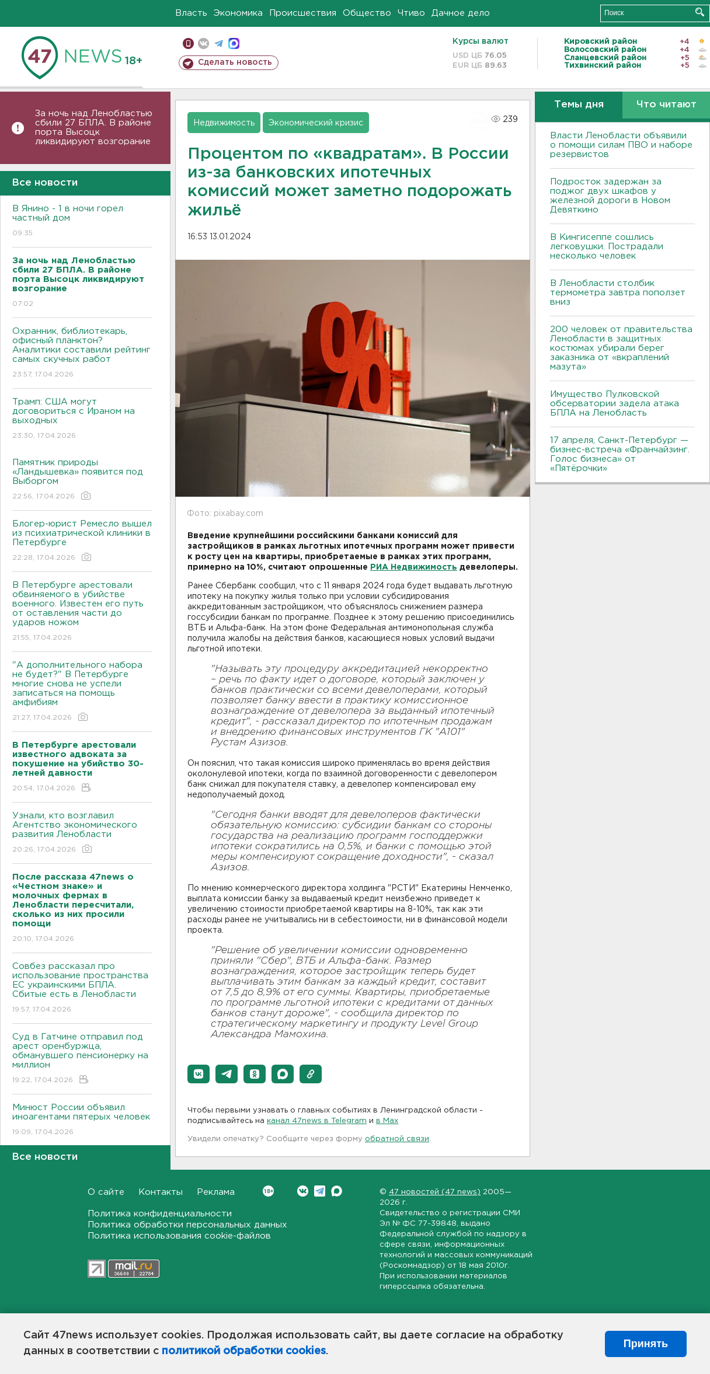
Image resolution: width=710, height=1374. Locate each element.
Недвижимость (224, 123)
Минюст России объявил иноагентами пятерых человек (82, 1120)
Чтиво (411, 13)
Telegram (319, 1191)
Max (336, 1191)
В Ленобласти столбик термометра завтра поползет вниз (617, 293)
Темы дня (579, 104)
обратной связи (397, 1139)
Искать (699, 12)
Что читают (666, 104)
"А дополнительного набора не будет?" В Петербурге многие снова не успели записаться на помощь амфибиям (82, 692)
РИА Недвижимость (413, 567)
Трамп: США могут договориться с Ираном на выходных (82, 419)
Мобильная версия (188, 43)
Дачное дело (460, 13)
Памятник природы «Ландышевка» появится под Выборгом (82, 480)
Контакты (160, 1192)
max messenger (233, 43)
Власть (191, 13)
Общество (367, 13)
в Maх (387, 1121)
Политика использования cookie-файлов (179, 1236)
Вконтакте (268, 1191)
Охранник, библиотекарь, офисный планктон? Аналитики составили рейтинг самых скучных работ (82, 353)
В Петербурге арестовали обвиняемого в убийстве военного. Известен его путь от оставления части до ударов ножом (82, 612)
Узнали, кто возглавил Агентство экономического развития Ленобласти (82, 833)
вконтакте (203, 43)
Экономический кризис (316, 123)
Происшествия (302, 13)
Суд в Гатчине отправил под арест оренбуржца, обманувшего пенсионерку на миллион (82, 1059)
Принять (646, 1343)
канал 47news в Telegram (317, 1121)
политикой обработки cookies (244, 1351)
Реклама (216, 1192)
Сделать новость (235, 62)
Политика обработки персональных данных (187, 1225)
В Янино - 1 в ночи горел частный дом (82, 221)
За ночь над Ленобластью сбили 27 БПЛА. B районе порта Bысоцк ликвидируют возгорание (93, 127)
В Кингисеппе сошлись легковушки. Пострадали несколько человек (606, 246)
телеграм (218, 43)
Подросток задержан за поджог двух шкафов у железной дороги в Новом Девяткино (610, 196)
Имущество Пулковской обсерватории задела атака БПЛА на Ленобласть (614, 403)
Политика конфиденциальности (160, 1214)
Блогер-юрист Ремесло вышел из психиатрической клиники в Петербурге (82, 541)
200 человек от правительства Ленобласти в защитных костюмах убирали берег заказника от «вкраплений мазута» (621, 348)
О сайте (106, 1192)
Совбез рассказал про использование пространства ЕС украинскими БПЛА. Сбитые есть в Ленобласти (82, 988)
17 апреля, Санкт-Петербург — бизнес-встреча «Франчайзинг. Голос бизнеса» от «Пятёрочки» (620, 454)
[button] (198, 1074)
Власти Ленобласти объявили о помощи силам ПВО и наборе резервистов (621, 145)
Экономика (238, 13)
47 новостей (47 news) (435, 1192)
